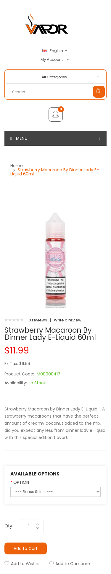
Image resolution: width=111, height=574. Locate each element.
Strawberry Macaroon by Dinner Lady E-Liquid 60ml (54, 172)
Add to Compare (72, 564)
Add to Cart (26, 548)
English (55, 50)
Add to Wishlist (26, 564)
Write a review (67, 320)
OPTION (21, 482)
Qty (8, 526)
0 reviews (38, 320)
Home (16, 166)
